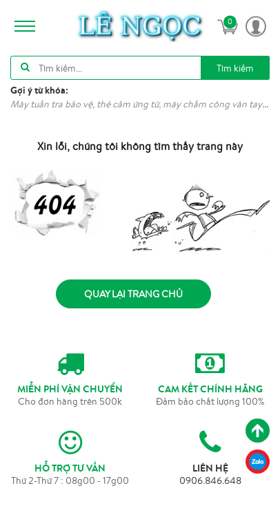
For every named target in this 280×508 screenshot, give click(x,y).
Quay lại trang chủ (133, 294)
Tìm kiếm (235, 68)
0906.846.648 (210, 480)
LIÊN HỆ (210, 468)
